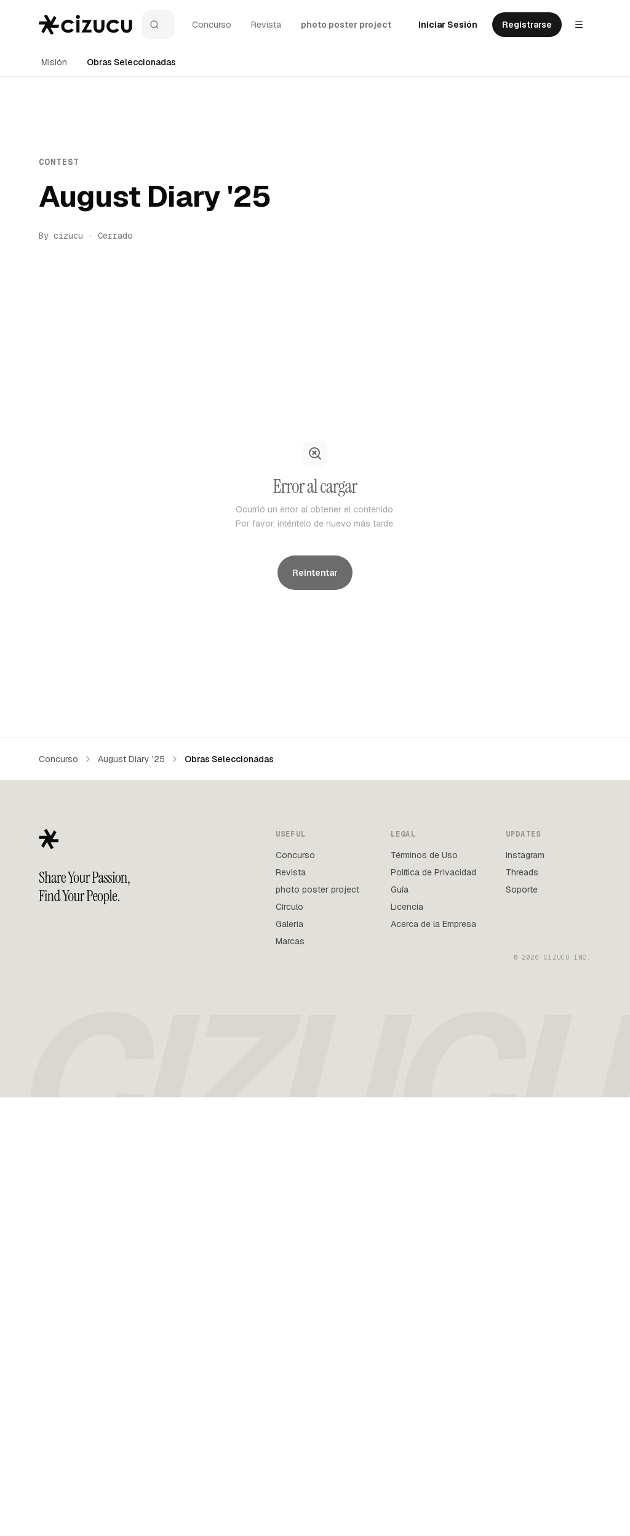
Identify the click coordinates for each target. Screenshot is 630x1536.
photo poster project (346, 24)
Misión (54, 62)
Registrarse (527, 24)
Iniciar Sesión (447, 24)
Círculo (289, 1344)
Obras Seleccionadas (131, 62)
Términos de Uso (424, 1293)
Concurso (211, 24)
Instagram (525, 1293)
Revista (266, 24)
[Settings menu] (579, 24)
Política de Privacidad (433, 1310)
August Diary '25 (131, 1197)
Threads (522, 1310)
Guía (400, 1327)
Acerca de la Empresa (433, 1361)
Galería (289, 1361)
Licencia (407, 1344)
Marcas (290, 1379)
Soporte (522, 1327)
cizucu (68, 235)
